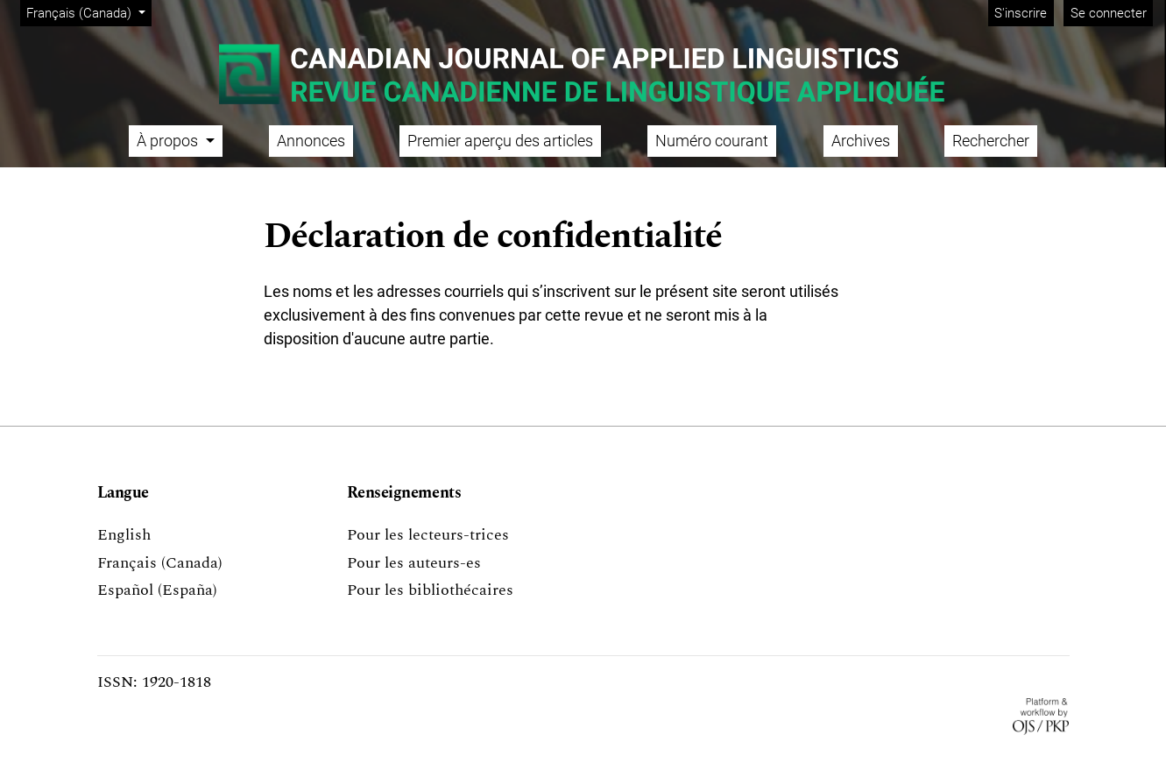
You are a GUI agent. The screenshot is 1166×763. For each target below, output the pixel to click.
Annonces (311, 140)
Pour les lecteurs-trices (428, 535)
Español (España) (157, 590)
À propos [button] (169, 140)
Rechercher (990, 140)
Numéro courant (711, 140)
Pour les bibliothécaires (430, 590)
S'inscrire (1020, 13)
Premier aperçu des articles (500, 140)
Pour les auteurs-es (414, 563)
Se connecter (1109, 13)
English (124, 535)
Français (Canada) (88, 12)
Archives (860, 140)
